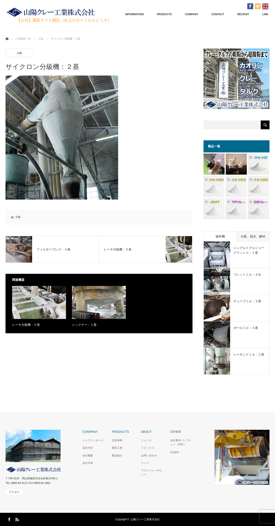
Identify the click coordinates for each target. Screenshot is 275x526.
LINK (265, 14)
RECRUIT (243, 14)
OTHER (175, 431)
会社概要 (87, 455)
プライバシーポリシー (151, 472)
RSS (16, 518)
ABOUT (146, 431)
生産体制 (117, 440)
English (174, 452)
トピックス (147, 447)
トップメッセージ (93, 440)
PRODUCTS (164, 14)
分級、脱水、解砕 (253, 236)
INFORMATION (134, 14)
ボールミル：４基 (245, 328)
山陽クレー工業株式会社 (145, 519)
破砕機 (220, 236)
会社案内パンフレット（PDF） (180, 442)
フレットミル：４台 (247, 274)
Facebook (9, 518)
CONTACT (217, 14)
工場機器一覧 (23, 38)
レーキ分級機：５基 (26, 324)
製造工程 (117, 447)
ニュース (146, 440)
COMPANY (191, 14)
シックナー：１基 (84, 324)
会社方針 (87, 447)
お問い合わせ (149, 455)
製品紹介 (117, 455)
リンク (145, 463)
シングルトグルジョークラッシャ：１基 (248, 250)
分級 (19, 53)
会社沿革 (87, 463)
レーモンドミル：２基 (248, 354)
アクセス (14, 492)
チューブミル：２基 (247, 301)
